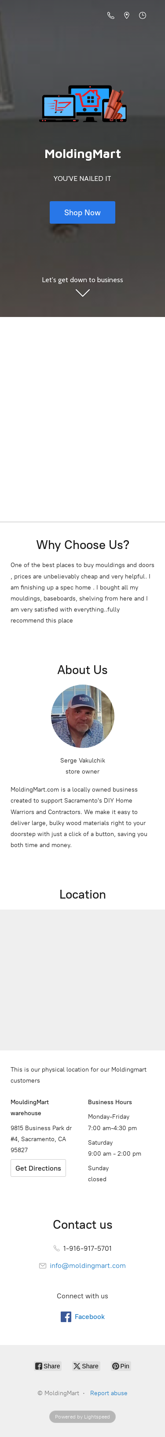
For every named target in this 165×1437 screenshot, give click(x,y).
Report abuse (109, 1393)
